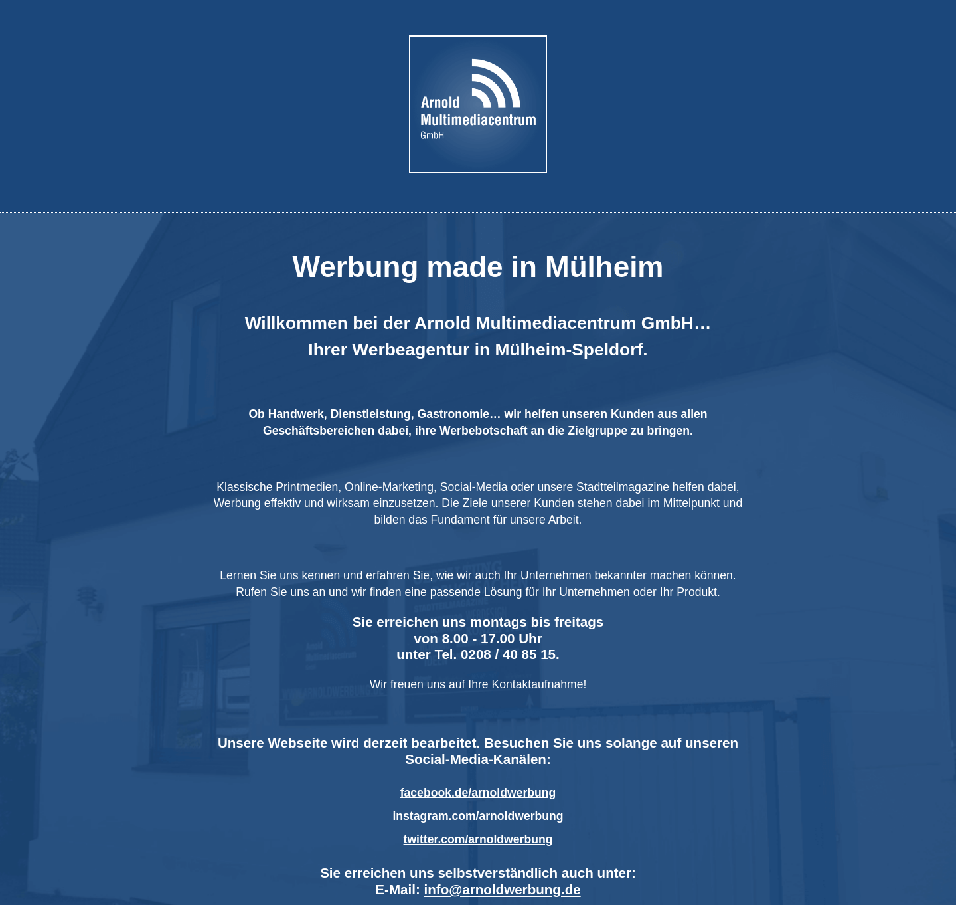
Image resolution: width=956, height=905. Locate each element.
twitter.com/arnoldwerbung (478, 839)
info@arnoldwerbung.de (502, 889)
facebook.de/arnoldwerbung (478, 792)
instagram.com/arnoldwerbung (477, 816)
